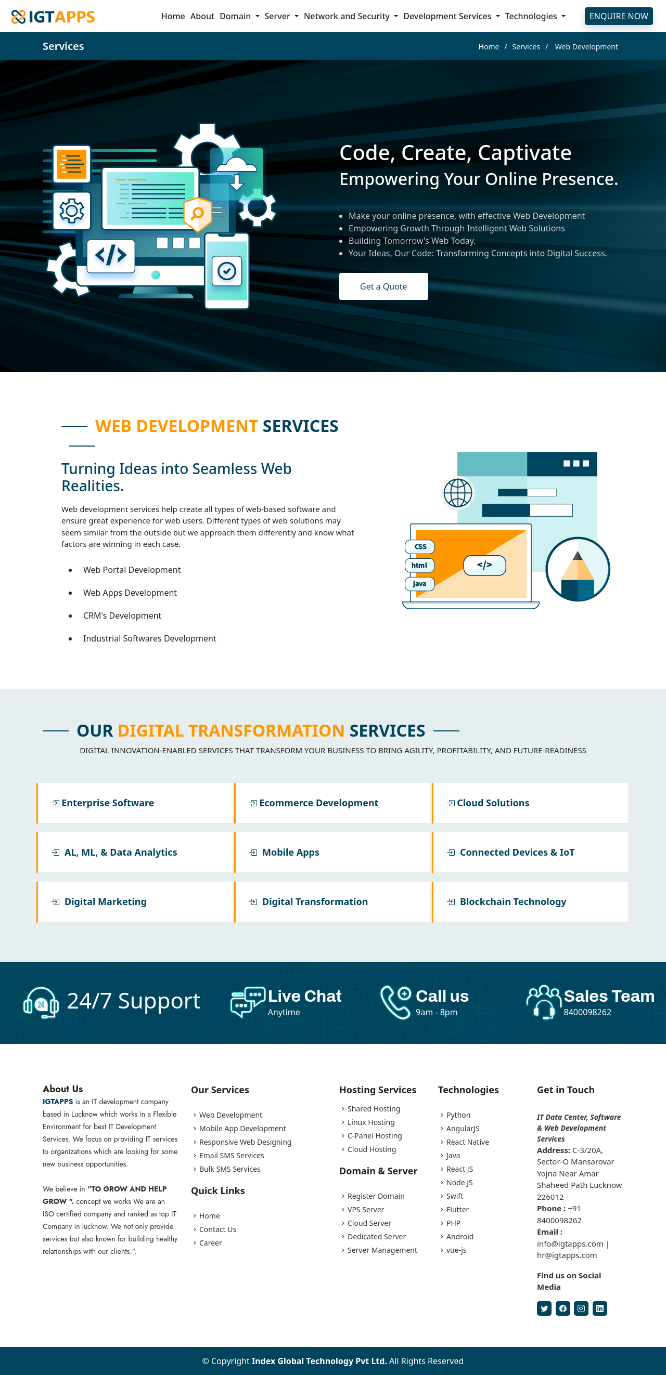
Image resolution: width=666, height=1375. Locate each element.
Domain (236, 16)
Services (526, 46)
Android (459, 1236)
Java (453, 1155)
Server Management (382, 1250)
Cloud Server (369, 1223)
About (202, 16)
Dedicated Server (377, 1236)
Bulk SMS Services (230, 1169)
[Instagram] (581, 1308)
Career (210, 1243)
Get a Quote (383, 286)
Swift (454, 1196)
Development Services (448, 16)
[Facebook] (563, 1308)
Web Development (230, 1115)
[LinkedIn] (600, 1308)
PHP (453, 1223)
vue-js (456, 1250)
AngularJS (463, 1128)
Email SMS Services (231, 1155)
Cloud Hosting (372, 1149)
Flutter (457, 1209)
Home (173, 16)
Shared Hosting (374, 1108)
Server (278, 16)
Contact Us (217, 1229)
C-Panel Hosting (375, 1136)
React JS (459, 1169)
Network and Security (348, 16)
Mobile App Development (242, 1128)
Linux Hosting (371, 1122)
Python (458, 1115)
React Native (467, 1142)
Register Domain (376, 1196)
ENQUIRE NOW (619, 16)
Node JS (459, 1182)
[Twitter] (544, 1308)
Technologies (532, 16)
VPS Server (366, 1209)
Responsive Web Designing (245, 1142)
